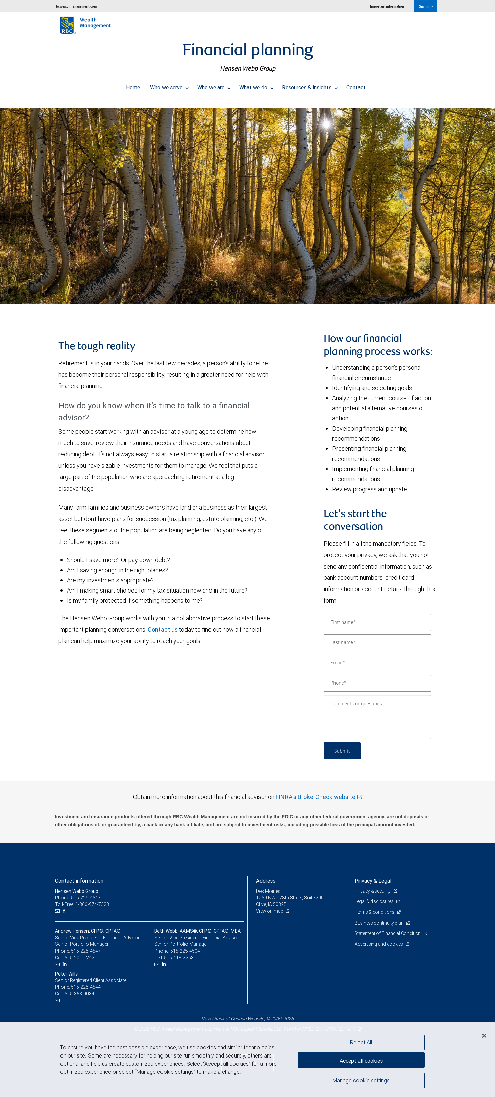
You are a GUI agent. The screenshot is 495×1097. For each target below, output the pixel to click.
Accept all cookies (361, 1060)
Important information (387, 6)
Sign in (426, 6)
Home (133, 85)
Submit (342, 750)
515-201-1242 (79, 958)
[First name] (377, 622)
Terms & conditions (375, 912)
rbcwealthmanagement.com (76, 6)
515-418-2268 (179, 958)
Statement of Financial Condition (388, 933)
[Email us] (58, 911)
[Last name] (377, 642)
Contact (356, 85)
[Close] (484, 1035)
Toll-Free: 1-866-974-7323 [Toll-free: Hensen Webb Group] (82, 904)
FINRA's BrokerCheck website (315, 797)
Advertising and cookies (379, 944)
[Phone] (377, 683)
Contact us (163, 629)
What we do (256, 85)
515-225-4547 (86, 951)
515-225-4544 (86, 987)
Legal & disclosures (374, 901)
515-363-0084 (79, 994)
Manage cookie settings (361, 1081)
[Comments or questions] (377, 717)
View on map (270, 911)
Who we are (214, 85)
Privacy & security (373, 891)
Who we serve (169, 85)
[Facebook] (65, 911)
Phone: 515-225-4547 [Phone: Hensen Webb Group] (78, 898)
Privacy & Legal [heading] (373, 880)
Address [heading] (265, 880)
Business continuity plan (379, 923)
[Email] (377, 663)
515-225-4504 (185, 951)
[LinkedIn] (65, 964)
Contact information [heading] (79, 880)
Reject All (361, 1042)
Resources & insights (310, 85)
